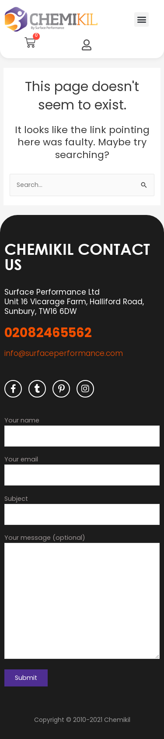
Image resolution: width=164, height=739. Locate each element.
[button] (141, 19)
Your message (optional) (82, 597)
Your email (82, 470)
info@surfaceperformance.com (63, 353)
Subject (82, 509)
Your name (82, 431)
